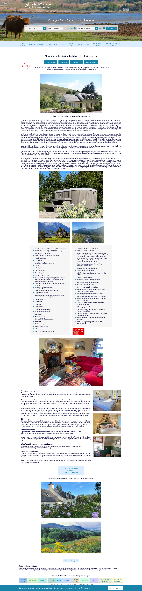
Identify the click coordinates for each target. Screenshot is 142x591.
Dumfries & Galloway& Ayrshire (113, 44)
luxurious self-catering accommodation (34, 568)
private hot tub (23, 570)
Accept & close (115, 588)
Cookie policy (71, 585)
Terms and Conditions (86, 585)
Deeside (52, 580)
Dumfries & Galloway (117, 580)
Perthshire (67, 580)
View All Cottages (71, 561)
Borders (94, 580)
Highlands (32, 580)
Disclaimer (52, 585)
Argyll (59, 580)
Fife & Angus (76, 580)
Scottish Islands (23, 580)
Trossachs (85, 580)
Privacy (61, 585)
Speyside (43, 580)
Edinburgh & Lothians (105, 580)
